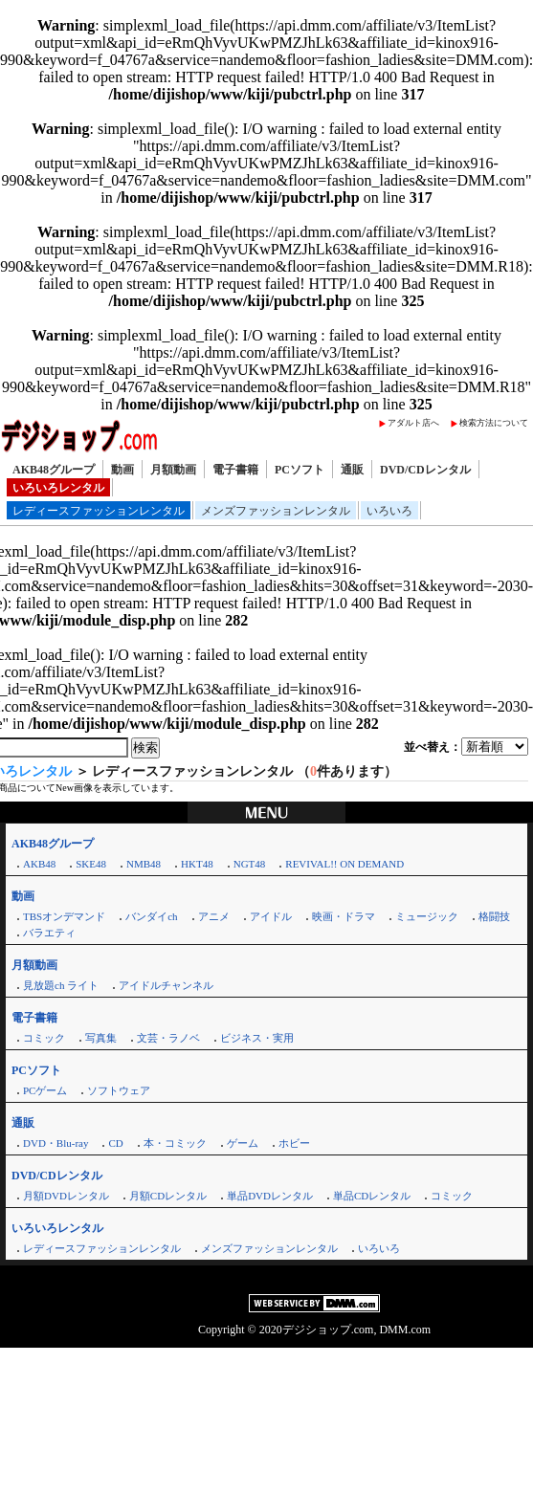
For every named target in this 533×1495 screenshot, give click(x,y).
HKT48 (197, 863)
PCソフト (299, 469)
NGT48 (249, 863)
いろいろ (389, 510)
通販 (352, 469)
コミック (44, 1038)
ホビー (294, 1143)
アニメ (214, 916)
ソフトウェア (118, 1090)
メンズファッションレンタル (275, 510)
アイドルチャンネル (166, 985)
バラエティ (49, 932)
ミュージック (426, 916)
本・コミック (175, 1143)
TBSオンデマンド (64, 916)
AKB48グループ (53, 469)
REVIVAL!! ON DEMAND (344, 863)
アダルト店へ (413, 423)
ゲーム (242, 1143)
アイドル (271, 916)
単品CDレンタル (372, 1195)
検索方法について (493, 423)
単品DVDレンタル (270, 1195)
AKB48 (39, 863)
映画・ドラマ (343, 916)
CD (115, 1143)
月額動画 (173, 469)
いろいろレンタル (58, 488)
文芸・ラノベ (168, 1038)
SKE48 (91, 863)
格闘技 (494, 916)
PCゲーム (45, 1090)
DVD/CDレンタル (425, 469)
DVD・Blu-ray (55, 1143)
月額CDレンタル (168, 1195)
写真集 (101, 1038)
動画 (122, 469)
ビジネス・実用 (257, 1038)
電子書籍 (235, 469)
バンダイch (151, 916)
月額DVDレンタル (66, 1195)
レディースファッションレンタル (98, 510)
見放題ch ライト (61, 985)
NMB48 (143, 863)
